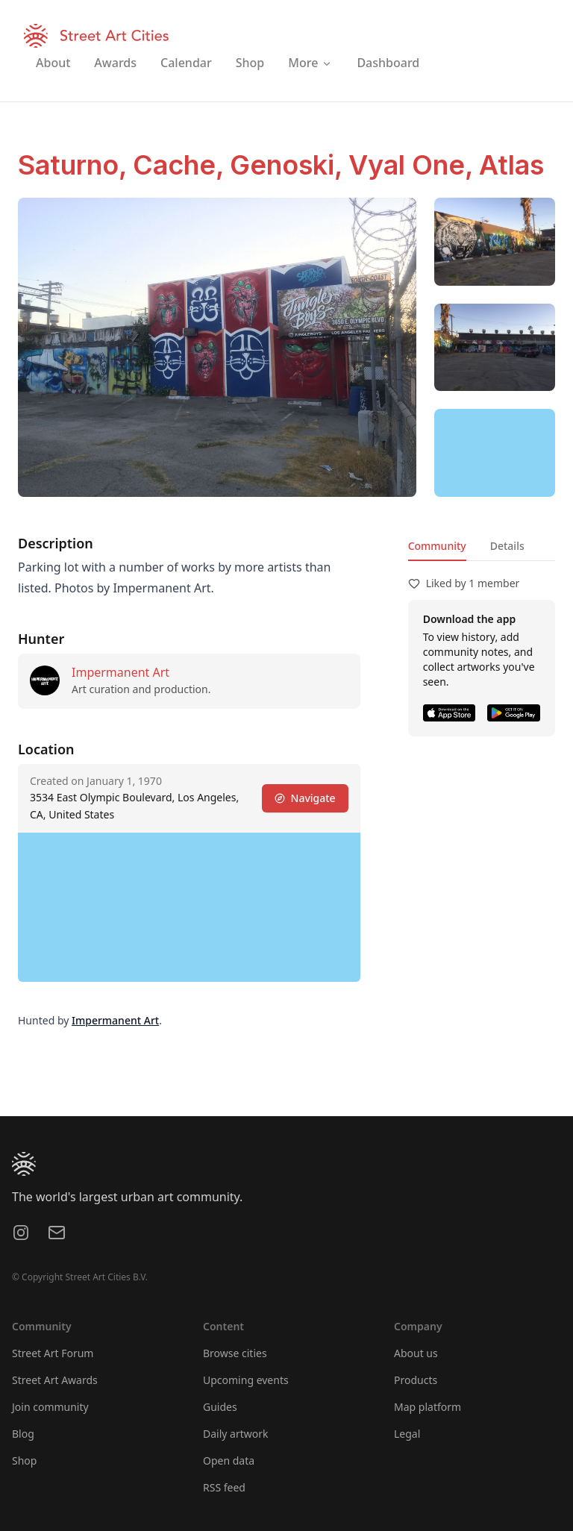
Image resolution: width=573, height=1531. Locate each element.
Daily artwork (236, 1434)
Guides (220, 1407)
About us (416, 1353)
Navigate (305, 798)
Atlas (511, 164)
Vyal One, (413, 164)
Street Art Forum (52, 1353)
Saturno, (75, 164)
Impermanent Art (120, 672)
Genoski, (289, 164)
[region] (494, 453)
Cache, (181, 164)
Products (415, 1380)
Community (437, 546)
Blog (23, 1434)
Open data (228, 1460)
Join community (50, 1407)
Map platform (427, 1407)
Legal (407, 1434)
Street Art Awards (55, 1380)
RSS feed (224, 1487)
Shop (24, 1460)
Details (507, 546)
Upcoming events (246, 1380)
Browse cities (235, 1353)
